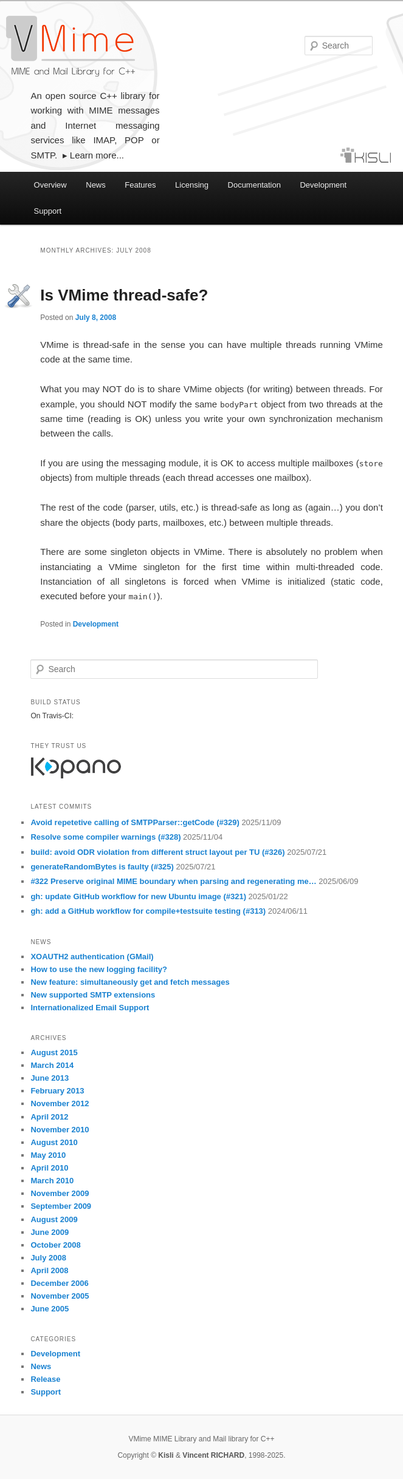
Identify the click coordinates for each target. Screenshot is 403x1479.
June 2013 (49, 1078)
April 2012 (49, 1116)
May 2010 (48, 1155)
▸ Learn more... (93, 155)
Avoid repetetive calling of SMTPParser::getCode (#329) (135, 822)
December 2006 (59, 1283)
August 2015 (53, 1052)
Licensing (191, 184)
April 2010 (49, 1167)
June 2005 (49, 1308)
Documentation (254, 184)
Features (140, 184)
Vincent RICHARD (213, 1455)
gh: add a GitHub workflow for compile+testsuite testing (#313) (148, 911)
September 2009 (60, 1206)
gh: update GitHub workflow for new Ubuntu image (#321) (139, 896)
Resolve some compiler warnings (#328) (106, 836)
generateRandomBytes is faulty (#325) (103, 866)
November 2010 (59, 1129)
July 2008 (48, 1257)
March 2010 (52, 1180)
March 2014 (52, 1065)
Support (48, 211)
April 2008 (49, 1270)
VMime (70, 46)
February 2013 (57, 1090)
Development (323, 184)
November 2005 (59, 1295)
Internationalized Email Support (89, 1007)
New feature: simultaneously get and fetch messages (129, 982)
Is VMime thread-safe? (124, 295)
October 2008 (55, 1245)
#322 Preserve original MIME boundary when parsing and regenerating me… (174, 881)
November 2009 (59, 1193)
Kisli (165, 1455)
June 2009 (49, 1232)
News (96, 184)
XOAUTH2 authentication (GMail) (91, 956)
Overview (50, 184)
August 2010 (53, 1142)
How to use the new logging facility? (98, 969)
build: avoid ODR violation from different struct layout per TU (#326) (158, 852)
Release (45, 1379)
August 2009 (53, 1219)
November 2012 (59, 1103)
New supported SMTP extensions (92, 994)
